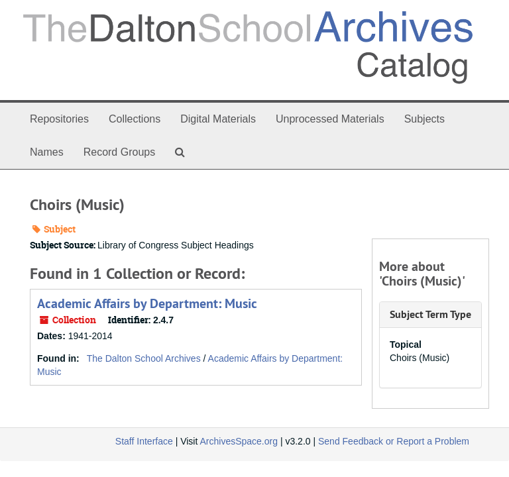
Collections (134, 119)
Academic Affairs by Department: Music (147, 303)
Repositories (59, 119)
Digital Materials (218, 119)
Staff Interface (144, 441)
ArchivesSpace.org (238, 441)
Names (47, 152)
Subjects (424, 119)
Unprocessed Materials (330, 119)
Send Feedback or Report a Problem (393, 441)
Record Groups (120, 152)
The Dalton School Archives (144, 358)
